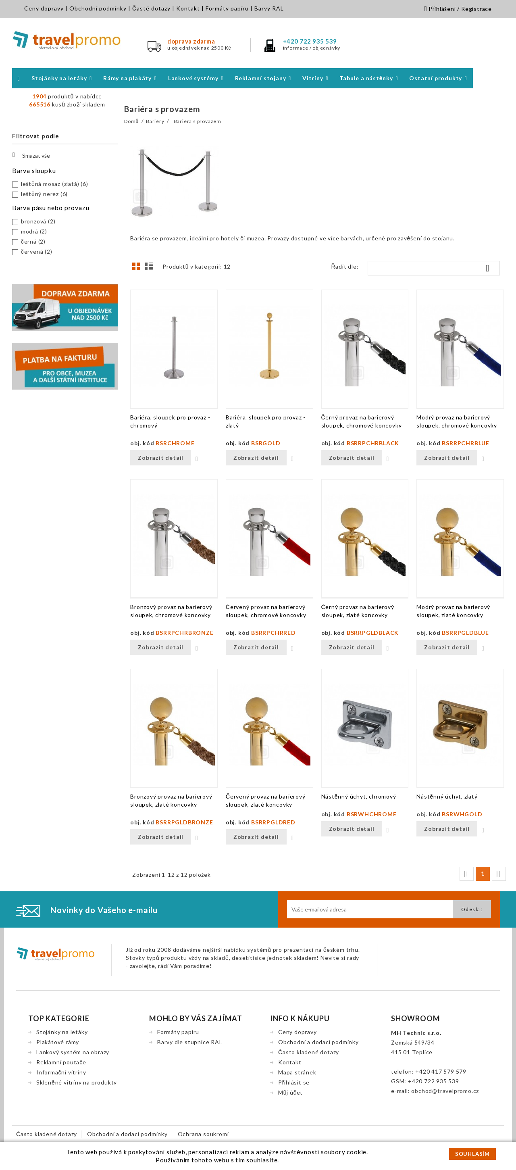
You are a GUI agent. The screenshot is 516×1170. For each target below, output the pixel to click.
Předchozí (466, 874)
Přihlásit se (294, 1082)
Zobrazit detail (160, 457)
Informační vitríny (61, 1072)
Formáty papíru (227, 8)
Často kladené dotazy (308, 1052)
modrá (34, 231)
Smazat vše (31, 155)
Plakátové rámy (57, 1042)
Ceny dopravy (44, 8)
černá (33, 241)
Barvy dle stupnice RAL (190, 1042)
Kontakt (188, 8)
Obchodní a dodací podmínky (318, 1042)
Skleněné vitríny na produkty (76, 1082)
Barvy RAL (269, 8)
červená (36, 251)
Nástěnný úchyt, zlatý (447, 796)
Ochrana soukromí (203, 1133)
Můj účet (290, 1092)
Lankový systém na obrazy (72, 1052)
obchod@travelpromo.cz (445, 1090)
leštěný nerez (44, 193)
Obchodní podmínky (98, 8)
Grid (138, 269)
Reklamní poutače (61, 1062)
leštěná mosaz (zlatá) (54, 183)
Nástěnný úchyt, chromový (358, 796)
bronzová (38, 221)
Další (498, 874)
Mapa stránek (297, 1072)
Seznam (150, 269)
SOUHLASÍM (472, 1154)
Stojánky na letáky (61, 1031)
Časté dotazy (151, 8)
